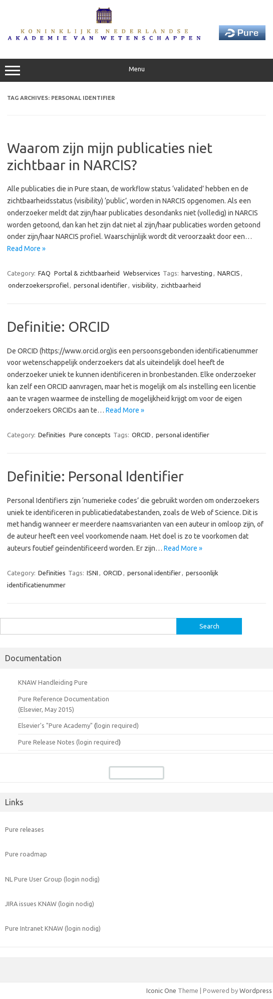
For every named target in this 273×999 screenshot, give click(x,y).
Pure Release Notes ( (48, 741)
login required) (117, 725)
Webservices (141, 273)
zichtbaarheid (181, 285)
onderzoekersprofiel (38, 285)
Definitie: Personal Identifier (95, 476)
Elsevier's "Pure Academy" (55, 725)
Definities (52, 434)
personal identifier (100, 285)
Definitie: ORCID (58, 326)
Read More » (26, 248)
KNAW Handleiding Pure (53, 682)
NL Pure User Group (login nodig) (52, 879)
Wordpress (255, 990)
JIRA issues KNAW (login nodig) (49, 903)
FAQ (44, 273)
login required (98, 741)
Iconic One (161, 990)
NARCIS (228, 273)
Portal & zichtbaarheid (87, 273)
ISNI (92, 572)
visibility (144, 285)
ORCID (141, 434)
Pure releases (24, 829)
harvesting (196, 273)
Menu (136, 70)
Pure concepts (90, 434)
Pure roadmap (26, 853)
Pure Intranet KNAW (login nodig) (53, 928)
